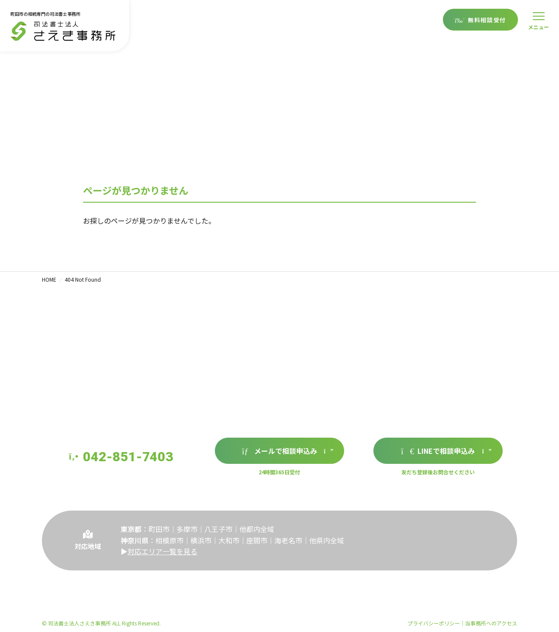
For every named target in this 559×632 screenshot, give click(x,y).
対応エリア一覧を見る (162, 557)
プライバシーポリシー (433, 623)
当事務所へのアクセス (491, 623)
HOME (49, 279)
